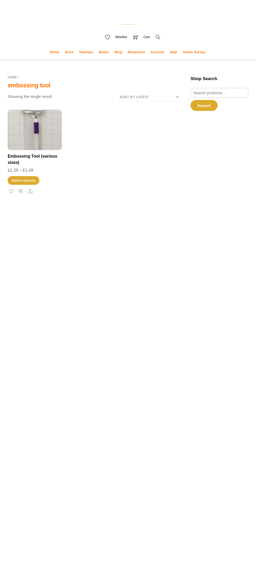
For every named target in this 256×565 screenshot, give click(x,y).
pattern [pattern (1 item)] (30, 454)
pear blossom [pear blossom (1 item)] (43, 454)
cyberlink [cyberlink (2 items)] (16, 428)
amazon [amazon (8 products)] (121, 403)
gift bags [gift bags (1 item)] (41, 439)
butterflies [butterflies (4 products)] (126, 412)
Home (54, 60)
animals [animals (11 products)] (141, 403)
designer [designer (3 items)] (53, 427)
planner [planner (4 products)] (97, 489)
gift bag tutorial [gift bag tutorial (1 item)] (56, 439)
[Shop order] (150, 105)
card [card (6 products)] (140, 411)
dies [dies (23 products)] (109, 448)
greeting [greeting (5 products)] (109, 470)
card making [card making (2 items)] (43, 413)
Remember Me (212, 184)
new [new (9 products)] (132, 480)
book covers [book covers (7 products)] (104, 411)
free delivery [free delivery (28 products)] (142, 460)
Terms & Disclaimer (144, 539)
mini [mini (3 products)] (123, 481)
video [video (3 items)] (37, 487)
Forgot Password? (206, 220)
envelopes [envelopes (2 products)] (97, 461)
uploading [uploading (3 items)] (18, 487)
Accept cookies (45, 528)
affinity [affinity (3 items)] (23, 404)
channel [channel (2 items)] (62, 413)
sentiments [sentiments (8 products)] (150, 489)
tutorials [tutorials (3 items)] (35, 478)
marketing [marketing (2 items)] (39, 447)
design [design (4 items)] (33, 427)
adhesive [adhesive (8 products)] (101, 403)
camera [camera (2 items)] (14, 413)
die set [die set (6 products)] (124, 449)
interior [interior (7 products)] (146, 470)
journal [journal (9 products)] (99, 480)
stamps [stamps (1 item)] (44, 469)
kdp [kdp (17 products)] (113, 479)
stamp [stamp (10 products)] (98, 498)
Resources (136, 60)
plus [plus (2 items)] (68, 454)
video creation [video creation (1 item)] (52, 488)
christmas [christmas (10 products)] (124, 420)
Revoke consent (209, 334)
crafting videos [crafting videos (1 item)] (60, 419)
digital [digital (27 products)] (142, 448)
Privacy (98, 539)
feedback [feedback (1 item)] (28, 439)
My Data (116, 539)
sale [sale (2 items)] (35, 469)
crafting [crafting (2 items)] (43, 419)
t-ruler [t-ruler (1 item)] (53, 469)
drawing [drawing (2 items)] (15, 439)
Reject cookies (45, 540)
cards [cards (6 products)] (151, 411)
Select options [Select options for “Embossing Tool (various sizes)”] (23, 189)
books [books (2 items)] (63, 405)
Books (104, 60)
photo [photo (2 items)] (58, 454)
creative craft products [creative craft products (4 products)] (110, 438)
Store (69, 60)
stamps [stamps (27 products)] (103, 508)
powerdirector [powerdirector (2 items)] (20, 461)
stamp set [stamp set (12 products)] (129, 508)
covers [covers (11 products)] (99, 429)
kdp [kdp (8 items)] (73, 438)
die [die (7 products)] (159, 438)
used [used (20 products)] (110, 520)
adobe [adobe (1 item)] (11, 405)
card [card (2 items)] (26, 413)
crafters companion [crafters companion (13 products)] (134, 429)
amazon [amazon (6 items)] (44, 404)
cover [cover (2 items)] (31, 419)
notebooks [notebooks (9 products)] (150, 480)
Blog (118, 60)
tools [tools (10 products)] (96, 520)
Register (197, 213)
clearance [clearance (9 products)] (148, 420)
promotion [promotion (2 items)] (43, 461)
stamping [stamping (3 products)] (148, 498)
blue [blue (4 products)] (156, 404)
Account (157, 60)
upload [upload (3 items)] (52, 478)
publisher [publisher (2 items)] (61, 461)
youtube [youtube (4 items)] (72, 487)
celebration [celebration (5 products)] (101, 420)
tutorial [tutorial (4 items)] (16, 478)
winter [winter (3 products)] (124, 521)
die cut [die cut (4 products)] (96, 449)
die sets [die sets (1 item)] (75, 428)
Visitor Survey (194, 60)
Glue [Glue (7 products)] (96, 470)
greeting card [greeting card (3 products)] (128, 471)
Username (209, 139)
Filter (200, 319)
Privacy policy (45, 551)
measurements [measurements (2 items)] (62, 447)
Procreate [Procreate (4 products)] (112, 489)
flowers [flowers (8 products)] (112, 461)
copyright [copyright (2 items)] (16, 419)
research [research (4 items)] (19, 469)
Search (204, 113)
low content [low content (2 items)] (18, 447)
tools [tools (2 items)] (62, 469)
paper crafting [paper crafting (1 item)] (16, 454)
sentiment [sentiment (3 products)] (129, 489)
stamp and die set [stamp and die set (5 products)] (123, 498)
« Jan (178, 450)
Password (208, 162)
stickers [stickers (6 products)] (150, 509)
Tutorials (86, 60)
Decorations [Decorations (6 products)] (142, 438)
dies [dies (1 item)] (66, 428)
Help (173, 60)
